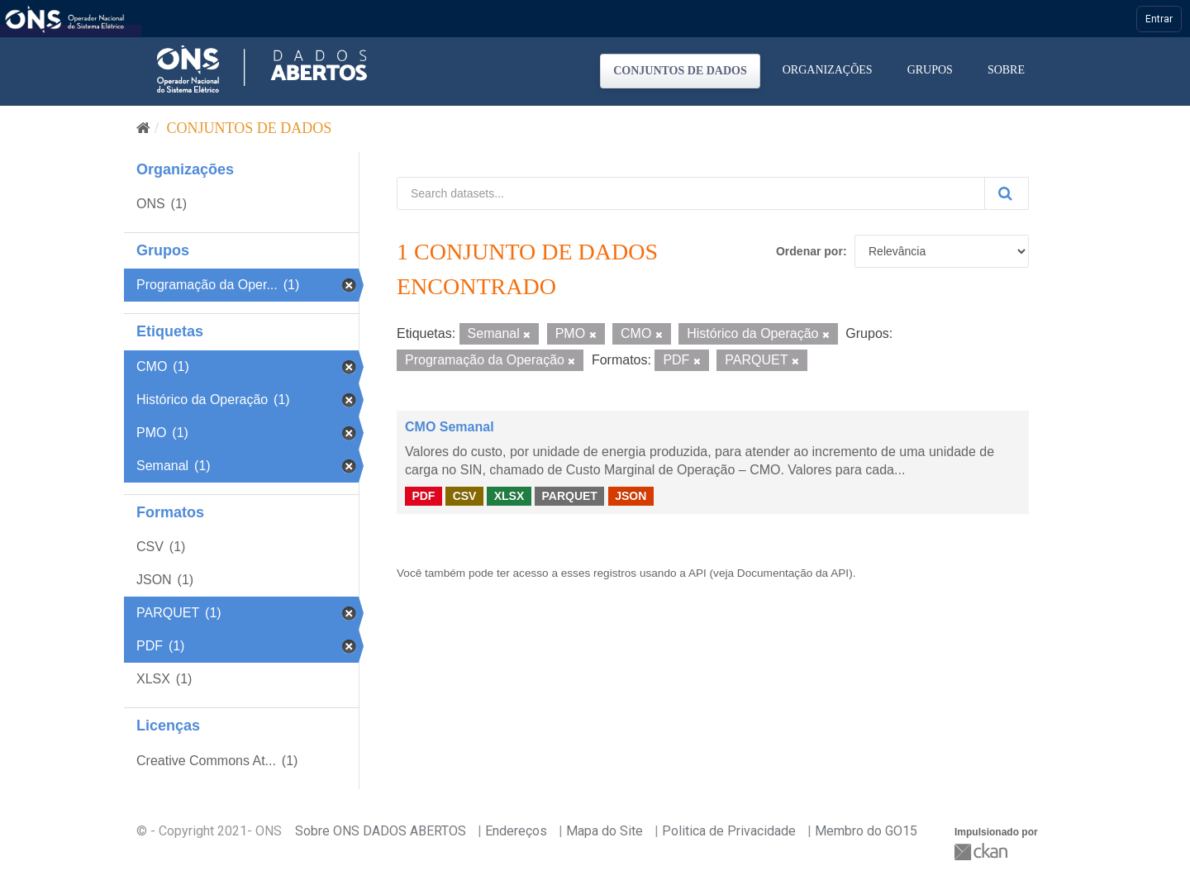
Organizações (828, 70)
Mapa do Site (604, 831)
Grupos (930, 70)
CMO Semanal (449, 427)
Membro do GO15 (866, 831)
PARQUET (569, 495)
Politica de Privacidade (729, 831)
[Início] (143, 128)
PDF (423, 495)
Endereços (516, 831)
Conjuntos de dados (680, 70)
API (697, 573)
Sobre (1006, 70)
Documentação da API (793, 573)
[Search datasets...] (691, 193)
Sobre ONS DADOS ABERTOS (380, 831)
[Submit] (1006, 193)
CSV (465, 495)
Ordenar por (809, 251)
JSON (630, 495)
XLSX (509, 495)
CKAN (982, 851)
